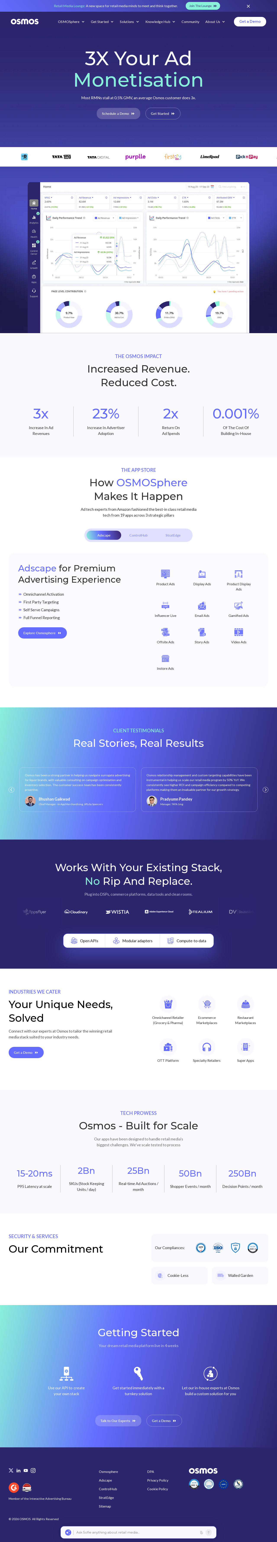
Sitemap (105, 1506)
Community (190, 21)
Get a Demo (250, 21)
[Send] (208, 1532)
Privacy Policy (157, 1480)
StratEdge (106, 1497)
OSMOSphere (69, 21)
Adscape (105, 1480)
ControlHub (108, 1489)
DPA (150, 1471)
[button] (11, 790)
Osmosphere (108, 1471)
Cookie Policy (157, 1489)
